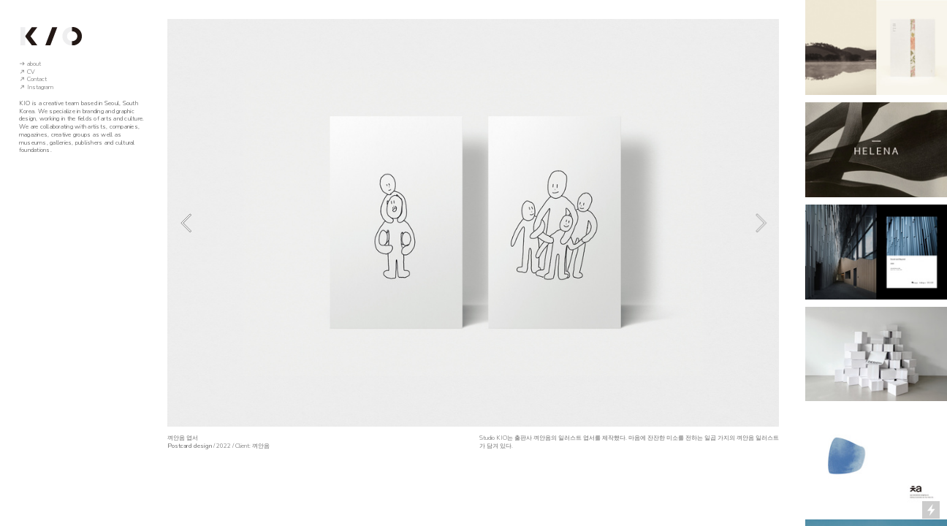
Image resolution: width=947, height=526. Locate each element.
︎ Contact (33, 79)
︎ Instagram (36, 87)
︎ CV (27, 72)
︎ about (30, 64)
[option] (473, 223)
